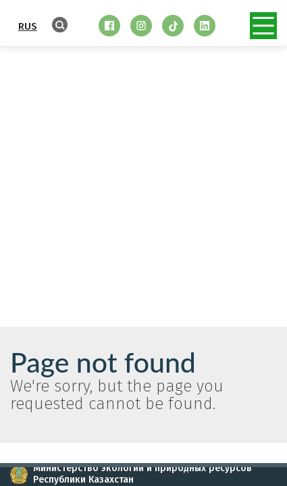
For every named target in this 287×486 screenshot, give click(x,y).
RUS (27, 26)
